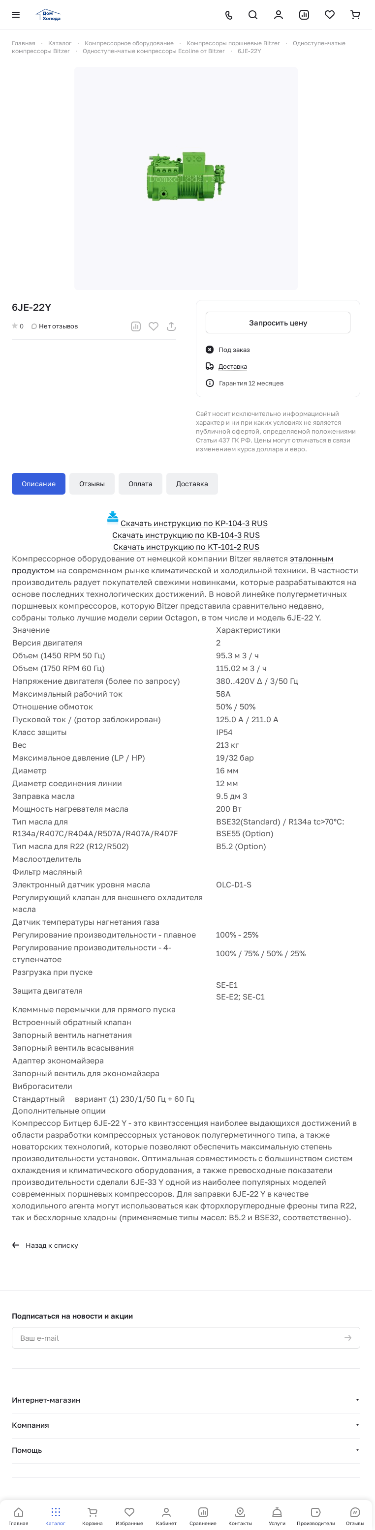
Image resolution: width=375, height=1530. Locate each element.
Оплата (140, 483)
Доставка (192, 483)
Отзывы (92, 483)
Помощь (27, 1449)
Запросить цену (278, 322)
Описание (39, 483)
